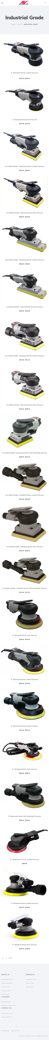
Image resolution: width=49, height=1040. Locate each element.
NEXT (11, 958)
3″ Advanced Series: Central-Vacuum (24, 73)
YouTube (15, 1031)
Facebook (5, 1031)
